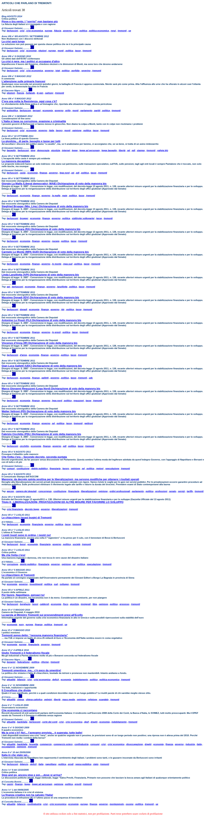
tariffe (190, 491)
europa (48, 30)
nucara (55, 241)
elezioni (42, 50)
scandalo (104, 699)
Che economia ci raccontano (19, 710)
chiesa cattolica (34, 699)
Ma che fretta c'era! (13, 555)
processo (124, 604)
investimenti (36, 584)
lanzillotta (62, 286)
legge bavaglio (109, 150)
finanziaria (55, 468)
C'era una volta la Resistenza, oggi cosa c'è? (29, 101)
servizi (181, 491)
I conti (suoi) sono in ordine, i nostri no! (26, 535)
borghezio (25, 604)
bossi (23, 544)
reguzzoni (78, 400)
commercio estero (63, 744)
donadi (23, 309)
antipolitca (12, 110)
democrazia (43, 150)
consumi (94, 744)
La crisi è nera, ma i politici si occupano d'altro (31, 61)
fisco (65, 604)
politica (83, 30)
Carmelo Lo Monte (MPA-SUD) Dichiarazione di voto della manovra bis (45, 251)
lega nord (65, 173)
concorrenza (45, 491)
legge (75, 150)
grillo (68, 110)
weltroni (88, 423)
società (76, 544)
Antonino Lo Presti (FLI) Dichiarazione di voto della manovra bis (41, 320)
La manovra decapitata (16, 161)
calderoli (44, 604)
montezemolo (117, 804)
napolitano (51, 764)
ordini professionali (119, 491)
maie (64, 195)
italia (51, 130)
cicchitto (24, 446)
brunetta (33, 744)
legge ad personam (89, 150)
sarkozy (49, 93)
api (8, 286)
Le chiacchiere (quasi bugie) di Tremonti (27, 517)
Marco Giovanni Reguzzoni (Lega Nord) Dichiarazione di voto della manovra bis (51, 388)
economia (31, 50)
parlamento (86, 110)
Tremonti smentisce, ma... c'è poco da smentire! (31, 670)
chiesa (20, 699)
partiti (97, 110)
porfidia (75, 70)
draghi (94, 722)
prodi (71, 764)
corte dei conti (49, 722)
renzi (113, 30)
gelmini (48, 699)
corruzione (12, 564)
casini (10, 784)
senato (172, 491)
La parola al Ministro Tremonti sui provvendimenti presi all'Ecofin (42, 614)
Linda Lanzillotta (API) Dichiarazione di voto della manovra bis (40, 274)
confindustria (81, 744)
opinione (76, 130)
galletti (44, 378)
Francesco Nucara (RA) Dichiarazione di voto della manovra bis (41, 229)
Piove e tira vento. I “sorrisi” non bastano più (30, 21)
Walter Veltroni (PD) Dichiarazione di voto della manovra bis (39, 411)
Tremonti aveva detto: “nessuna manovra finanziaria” (35, 635)
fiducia (57, 30)
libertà (122, 150)
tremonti (122, 30)
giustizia (55, 150)
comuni (11, 468)
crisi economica (34, 30)
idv (62, 309)
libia (95, 604)
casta (23, 173)
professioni (161, 491)
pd (128, 150)
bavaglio (11, 150)
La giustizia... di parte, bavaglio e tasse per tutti (31, 141)
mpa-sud (67, 264)
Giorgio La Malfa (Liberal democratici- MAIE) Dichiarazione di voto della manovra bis (54, 183)
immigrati (86, 604)
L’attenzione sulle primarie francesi (23, 81)
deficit (55, 679)
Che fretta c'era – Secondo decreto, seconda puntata (34, 456)
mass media (68, 699)
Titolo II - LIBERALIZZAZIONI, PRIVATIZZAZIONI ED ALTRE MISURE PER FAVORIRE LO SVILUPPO (63, 502)
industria (190, 744)
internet (66, 150)
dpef (86, 722)
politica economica (99, 30)
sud (56, 584)
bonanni (11, 662)
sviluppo (64, 584)
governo (67, 30)
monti (61, 50)
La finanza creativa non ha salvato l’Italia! (27, 794)
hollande (30, 93)
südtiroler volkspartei (83, 218)
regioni (100, 468)
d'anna (23, 355)
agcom (10, 491)
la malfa (56, 195)
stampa (141, 150)
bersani (37, 110)
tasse (78, 50)
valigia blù (162, 150)
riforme (45, 662)
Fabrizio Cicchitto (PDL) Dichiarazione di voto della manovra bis (41, 434)
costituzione (22, 468)
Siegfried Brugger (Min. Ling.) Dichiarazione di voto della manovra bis (45, 206)
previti (78, 784)
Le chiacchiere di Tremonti (18, 575)
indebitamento (80, 679)
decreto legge (32, 509)
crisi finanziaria (15, 509)
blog (33, 150)
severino (85, 70)
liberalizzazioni (89, 491)
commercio (46, 744)
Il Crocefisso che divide (16, 690)
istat (57, 70)
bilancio (21, 679)
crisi (22, 30)
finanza (43, 173)
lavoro (59, 130)
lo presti (56, 332)
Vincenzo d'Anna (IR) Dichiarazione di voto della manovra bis (39, 342)
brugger (24, 218)
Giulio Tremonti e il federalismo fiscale (25, 652)
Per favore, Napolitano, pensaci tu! (23, 594)
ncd (76, 30)
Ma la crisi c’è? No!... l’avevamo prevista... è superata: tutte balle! (42, 732)
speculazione (112, 468)
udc (91, 378)
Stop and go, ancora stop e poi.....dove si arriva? (32, 774)
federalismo (23, 662)
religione (92, 699)
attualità (11, 679)
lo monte (56, 264)
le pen (40, 93)
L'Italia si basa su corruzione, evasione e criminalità (34, 121)
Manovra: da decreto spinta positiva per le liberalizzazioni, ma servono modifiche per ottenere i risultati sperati (70, 479)
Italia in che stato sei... (15, 755)
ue (130, 30)
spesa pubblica (83, 764)
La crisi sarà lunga (13, 41)
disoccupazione (134, 744)
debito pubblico (39, 468)
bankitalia (22, 722)
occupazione (8, 746)
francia (20, 93)
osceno (130, 804)
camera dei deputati (26, 491)
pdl (133, 150)
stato (95, 764)
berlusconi (12, 30)
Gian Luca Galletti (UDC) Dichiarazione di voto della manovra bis (42, 365)
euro (21, 624)
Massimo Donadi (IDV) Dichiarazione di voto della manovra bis (40, 297)
